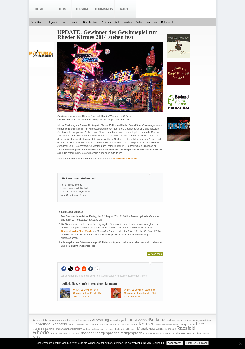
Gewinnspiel (107, 275)
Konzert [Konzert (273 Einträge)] (147, 323)
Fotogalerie (52, 22)
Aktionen (106, 22)
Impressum (151, 22)
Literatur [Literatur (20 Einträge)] (190, 324)
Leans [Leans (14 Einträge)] (176, 325)
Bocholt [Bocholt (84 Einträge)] (142, 320)
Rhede (126, 275)
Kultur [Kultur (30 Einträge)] (169, 324)
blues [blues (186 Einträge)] (130, 319)
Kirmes (118, 275)
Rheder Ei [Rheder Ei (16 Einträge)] (55, 334)
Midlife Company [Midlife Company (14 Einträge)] (128, 329)
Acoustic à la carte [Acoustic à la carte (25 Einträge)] (43, 320)
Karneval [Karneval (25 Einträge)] (100, 324)
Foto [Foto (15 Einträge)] (202, 320)
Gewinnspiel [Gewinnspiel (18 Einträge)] (82, 324)
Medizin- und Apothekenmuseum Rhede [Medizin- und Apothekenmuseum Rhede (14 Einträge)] (101, 329)
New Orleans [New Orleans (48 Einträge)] (158, 329)
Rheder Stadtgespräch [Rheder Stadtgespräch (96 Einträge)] (98, 333)
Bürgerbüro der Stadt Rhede (76, 231)
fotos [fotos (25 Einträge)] (208, 320)
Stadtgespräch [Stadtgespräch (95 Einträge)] (130, 333)
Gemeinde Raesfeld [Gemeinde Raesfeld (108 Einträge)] (50, 324)
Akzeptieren (174, 343)
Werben (128, 22)
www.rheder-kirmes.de (124, 158)
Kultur (65, 22)
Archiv (139, 22)
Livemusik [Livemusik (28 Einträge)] (39, 328)
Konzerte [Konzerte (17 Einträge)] (160, 324)
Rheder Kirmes (139, 275)
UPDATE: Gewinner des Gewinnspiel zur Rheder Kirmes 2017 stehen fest (89, 293)
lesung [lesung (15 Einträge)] (183, 325)
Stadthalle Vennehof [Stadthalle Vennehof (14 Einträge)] (152, 334)
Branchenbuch (90, 22)
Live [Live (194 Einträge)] (200, 323)
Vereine (75, 22)
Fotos (61, 9)
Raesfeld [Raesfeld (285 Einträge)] (185, 328)
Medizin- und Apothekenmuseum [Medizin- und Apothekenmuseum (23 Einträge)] (63, 329)
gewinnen (95, 275)
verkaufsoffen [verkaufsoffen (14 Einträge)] (204, 334)
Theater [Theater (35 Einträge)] (180, 333)
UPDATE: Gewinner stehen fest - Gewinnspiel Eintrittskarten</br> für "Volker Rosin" (141, 293)
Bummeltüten (82, 275)
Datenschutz (167, 22)
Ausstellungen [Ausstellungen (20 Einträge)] (117, 320)
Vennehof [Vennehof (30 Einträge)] (192, 333)
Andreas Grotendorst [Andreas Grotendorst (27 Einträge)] (79, 320)
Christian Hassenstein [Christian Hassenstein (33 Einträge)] (177, 320)
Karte (125, 9)
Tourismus (104, 9)
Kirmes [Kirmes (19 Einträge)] (134, 324)
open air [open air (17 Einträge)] (172, 329)
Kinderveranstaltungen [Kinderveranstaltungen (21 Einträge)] (117, 324)
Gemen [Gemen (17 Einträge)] (71, 324)
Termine (82, 9)
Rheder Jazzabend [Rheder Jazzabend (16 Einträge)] (69, 334)
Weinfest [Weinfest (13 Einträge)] (36, 337)
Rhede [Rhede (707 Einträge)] (41, 332)
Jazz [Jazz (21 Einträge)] (91, 324)
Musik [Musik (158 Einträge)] (142, 328)
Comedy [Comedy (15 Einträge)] (196, 320)
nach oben (155, 253)
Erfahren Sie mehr (196, 343)
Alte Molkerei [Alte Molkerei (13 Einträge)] (60, 320)
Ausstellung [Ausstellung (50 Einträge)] (100, 320)
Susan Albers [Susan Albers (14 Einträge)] (169, 334)
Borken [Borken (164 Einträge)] (156, 319)
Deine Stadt (37, 22)
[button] (63, 268)
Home (39, 9)
